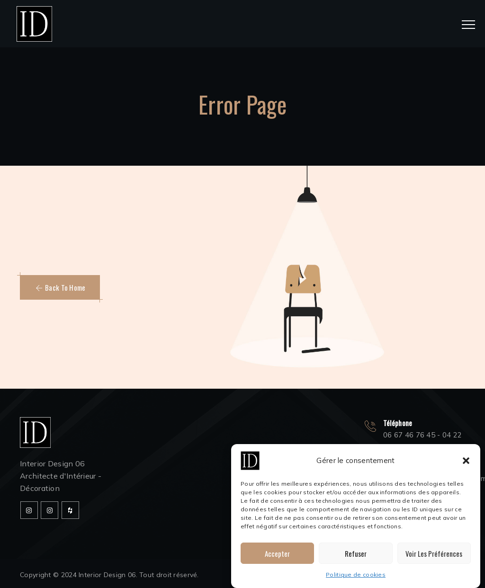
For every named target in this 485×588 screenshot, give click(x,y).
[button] (466, 460)
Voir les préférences (433, 553)
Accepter (277, 553)
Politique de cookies (356, 574)
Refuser (356, 553)
